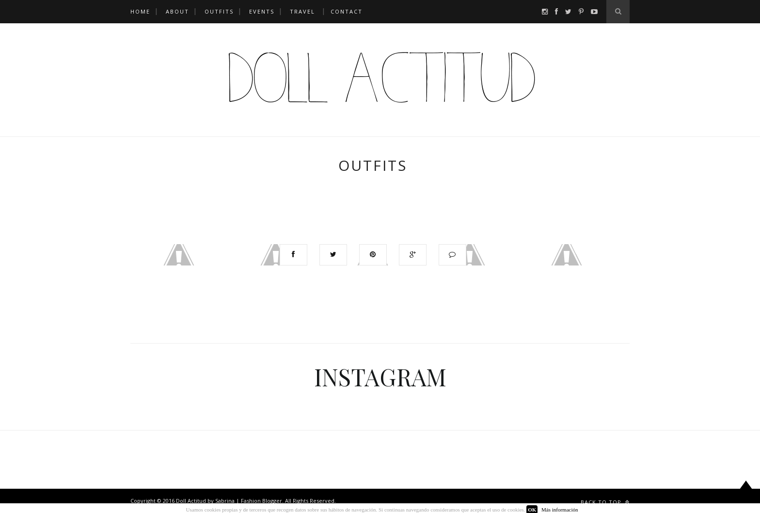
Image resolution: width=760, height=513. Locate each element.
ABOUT (177, 11)
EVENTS (261, 11)
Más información (559, 510)
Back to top (605, 502)
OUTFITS (219, 11)
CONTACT (347, 11)
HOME (140, 11)
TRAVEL (302, 11)
